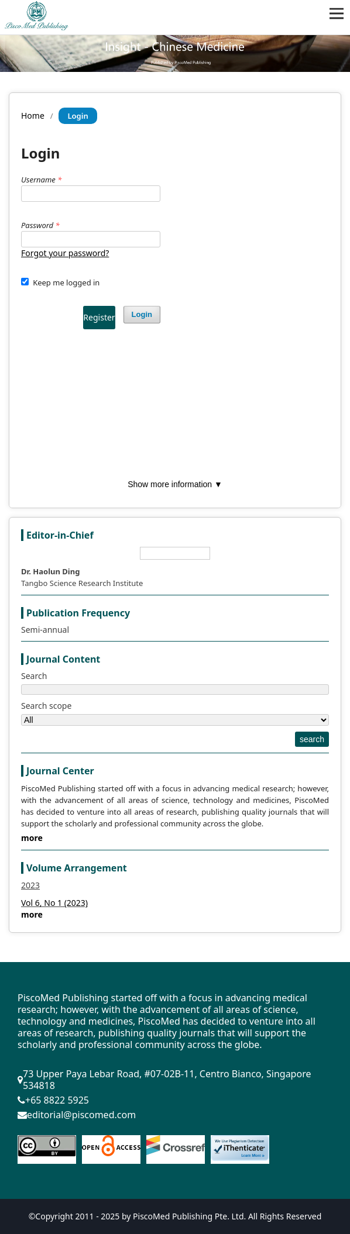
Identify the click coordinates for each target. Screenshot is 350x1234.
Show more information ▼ (175, 484)
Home (32, 115)
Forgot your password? (65, 252)
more (32, 837)
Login (142, 314)
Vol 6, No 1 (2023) (54, 902)
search (312, 739)
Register (99, 317)
